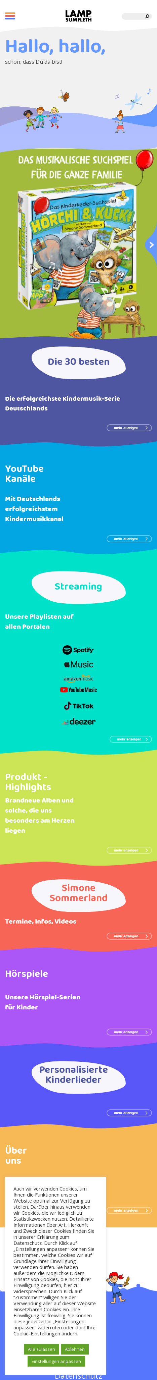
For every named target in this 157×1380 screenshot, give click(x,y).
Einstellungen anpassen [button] (56, 1361)
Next (151, 244)
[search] (147, 16)
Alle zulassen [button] (41, 1349)
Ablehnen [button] (75, 1349)
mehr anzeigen (131, 428)
